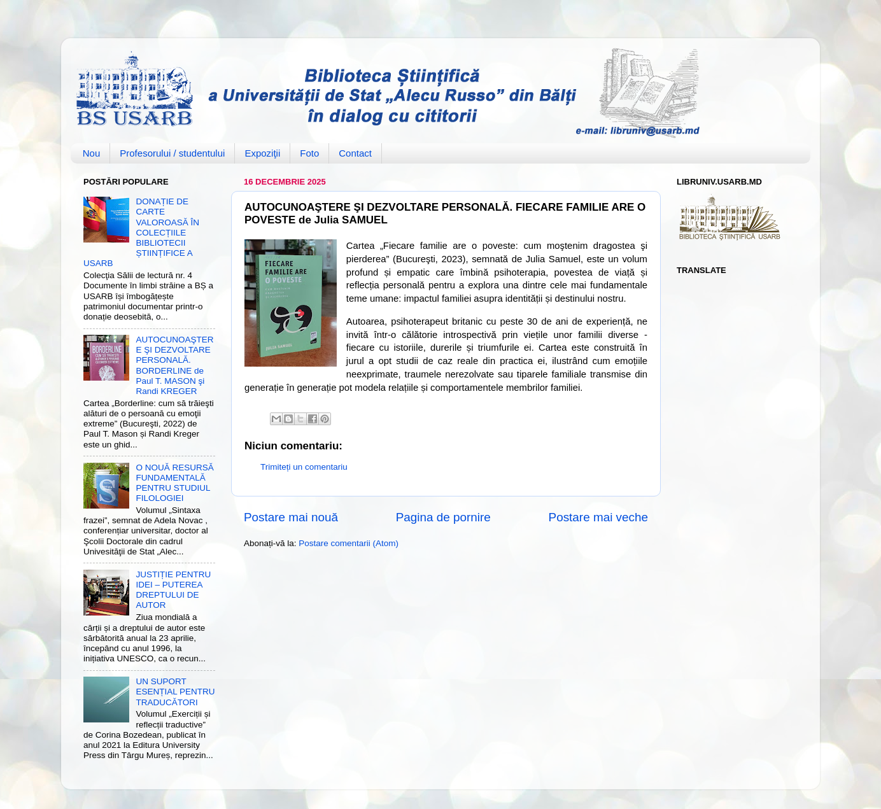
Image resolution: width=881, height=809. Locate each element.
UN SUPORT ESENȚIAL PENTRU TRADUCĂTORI (175, 692)
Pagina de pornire (443, 517)
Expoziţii (262, 153)
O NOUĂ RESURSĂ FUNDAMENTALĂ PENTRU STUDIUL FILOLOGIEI (174, 483)
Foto (309, 153)
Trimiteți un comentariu (304, 467)
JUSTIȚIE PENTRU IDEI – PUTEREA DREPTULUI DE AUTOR (173, 590)
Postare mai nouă (291, 517)
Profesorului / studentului (172, 153)
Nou (92, 153)
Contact (355, 153)
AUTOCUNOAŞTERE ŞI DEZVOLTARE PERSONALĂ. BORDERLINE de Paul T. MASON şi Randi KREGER (174, 365)
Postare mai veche (598, 517)
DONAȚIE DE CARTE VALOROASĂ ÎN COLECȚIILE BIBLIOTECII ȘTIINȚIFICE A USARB (141, 232)
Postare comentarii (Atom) (348, 543)
